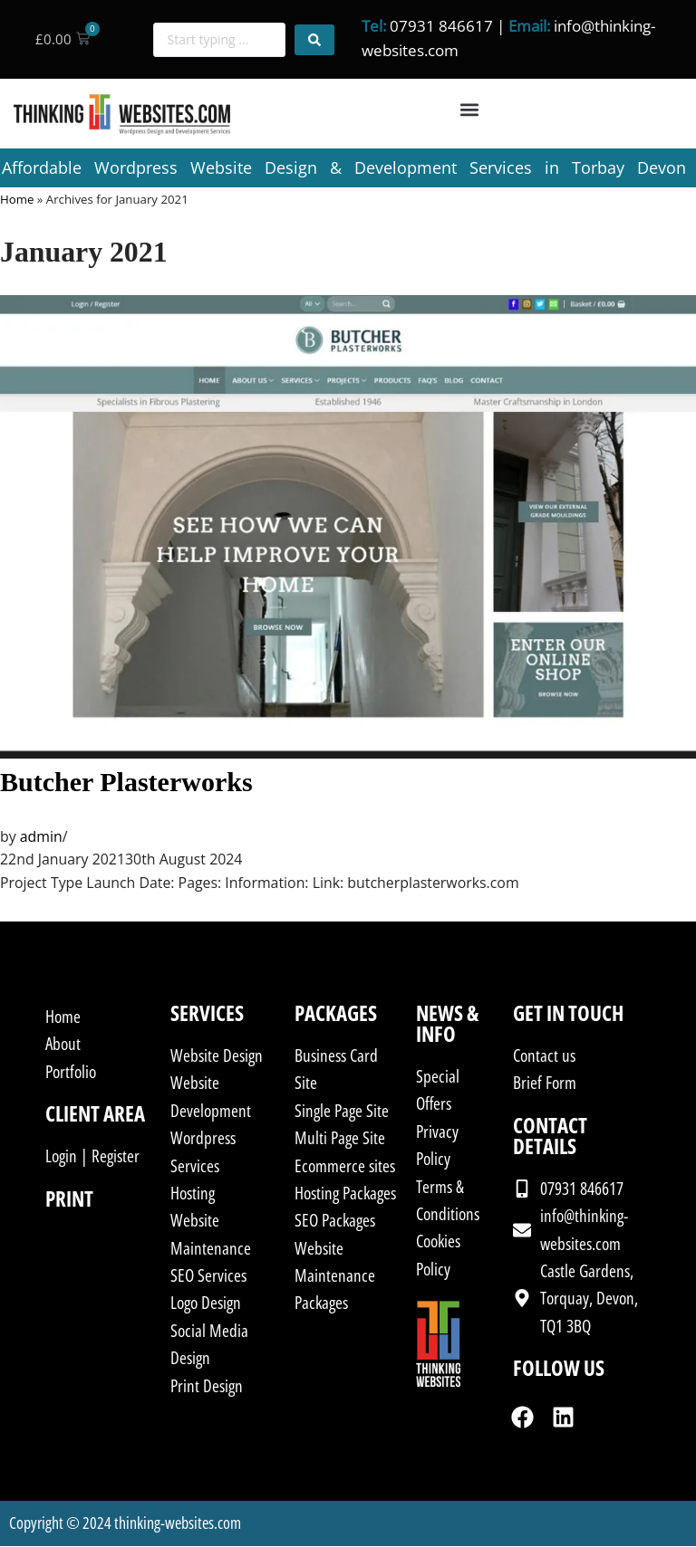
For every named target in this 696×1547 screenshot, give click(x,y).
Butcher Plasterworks (126, 782)
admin (41, 837)
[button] (470, 110)
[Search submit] (314, 39)
